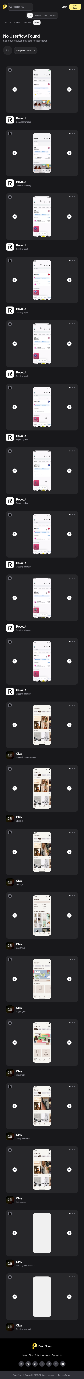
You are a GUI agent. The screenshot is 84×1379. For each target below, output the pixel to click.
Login (64, 6)
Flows (37, 22)
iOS (30, 15)
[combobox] (23, 6)
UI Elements (27, 22)
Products (8, 22)
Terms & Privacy (64, 1375)
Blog (31, 1355)
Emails (52, 15)
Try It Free (75, 6)
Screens (17, 22)
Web (45, 15)
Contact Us (57, 1355)
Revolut (21, 118)
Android (38, 15)
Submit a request (42, 1355)
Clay (19, 754)
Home (24, 1355)
